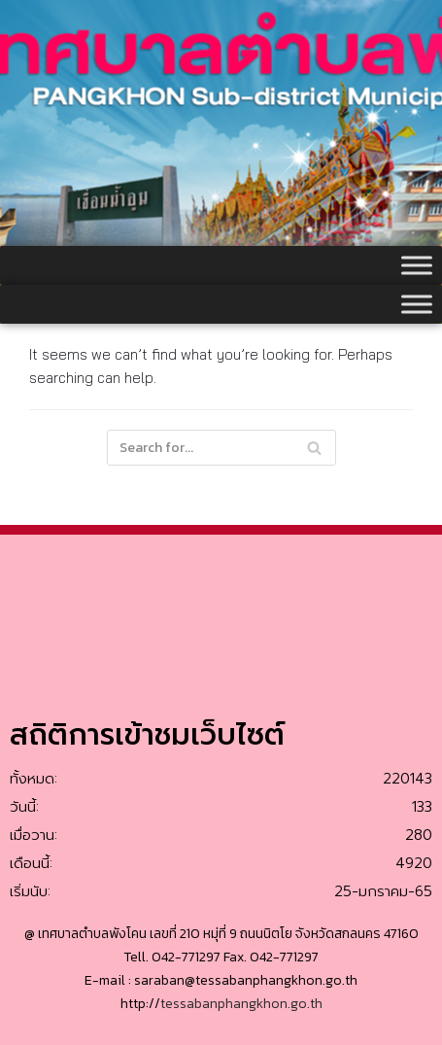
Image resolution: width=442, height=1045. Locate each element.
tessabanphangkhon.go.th (241, 1003)
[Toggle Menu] (416, 265)
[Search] (314, 448)
